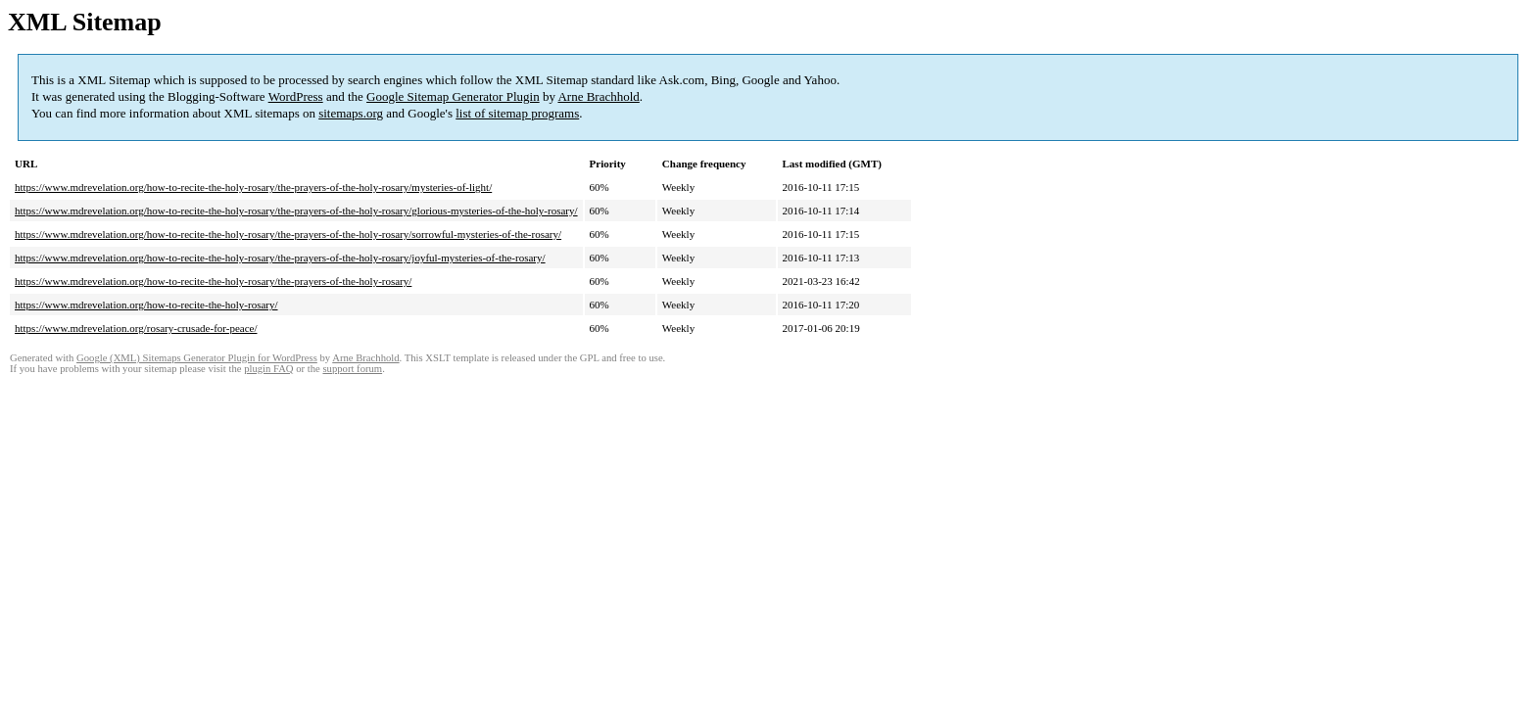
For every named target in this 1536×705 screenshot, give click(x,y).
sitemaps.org (350, 113)
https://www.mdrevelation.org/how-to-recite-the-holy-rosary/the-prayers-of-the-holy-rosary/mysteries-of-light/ (253, 187)
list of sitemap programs (517, 113)
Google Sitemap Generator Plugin (453, 96)
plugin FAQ (268, 368)
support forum (352, 368)
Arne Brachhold (598, 96)
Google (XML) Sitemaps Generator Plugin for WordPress (196, 357)
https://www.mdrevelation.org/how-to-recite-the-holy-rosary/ (146, 304)
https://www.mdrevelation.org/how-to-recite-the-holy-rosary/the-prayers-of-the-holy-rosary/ (213, 281)
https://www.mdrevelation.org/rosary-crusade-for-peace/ (136, 328)
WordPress (295, 96)
